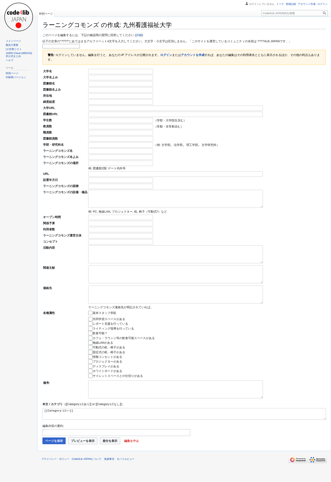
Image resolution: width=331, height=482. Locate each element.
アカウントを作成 (193, 55)
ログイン (166, 55)
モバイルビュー (125, 476)
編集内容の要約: (53, 443)
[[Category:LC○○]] (184, 430)
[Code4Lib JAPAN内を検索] (294, 13)
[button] (131, 458)
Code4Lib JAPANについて (87, 476)
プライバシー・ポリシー (55, 476)
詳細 (139, 35)
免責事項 (109, 476)
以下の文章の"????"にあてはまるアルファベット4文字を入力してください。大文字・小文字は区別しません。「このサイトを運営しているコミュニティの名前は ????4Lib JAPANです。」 (167, 41)
